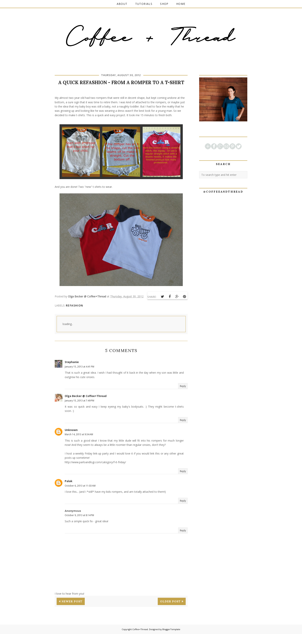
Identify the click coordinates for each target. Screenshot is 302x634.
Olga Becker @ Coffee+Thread (86, 396)
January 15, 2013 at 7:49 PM (79, 400)
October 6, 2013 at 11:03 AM (80, 485)
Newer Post (72, 601)
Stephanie (72, 362)
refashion (74, 305)
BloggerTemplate (171, 629)
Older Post (170, 601)
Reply (183, 386)
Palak (68, 481)
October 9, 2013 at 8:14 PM (79, 515)
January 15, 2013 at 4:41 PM (79, 366)
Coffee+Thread (140, 629)
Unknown (71, 430)
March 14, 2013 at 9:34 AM (79, 434)
